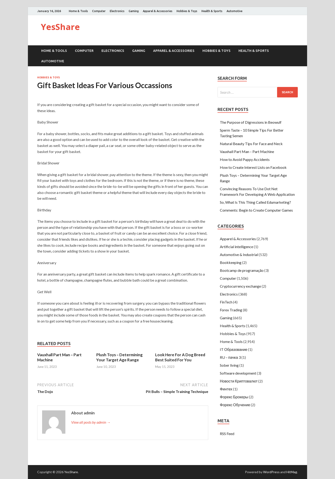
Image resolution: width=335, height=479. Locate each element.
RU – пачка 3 (230, 357)
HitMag (291, 472)
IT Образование (233, 349)
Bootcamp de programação (242, 270)
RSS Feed (227, 433)
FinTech (226, 302)
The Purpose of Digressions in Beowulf (250, 122)
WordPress (271, 472)
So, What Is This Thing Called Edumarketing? (255, 202)
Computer (99, 11)
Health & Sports (211, 11)
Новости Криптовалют (239, 381)
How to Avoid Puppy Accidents (245, 159)
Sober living (229, 365)
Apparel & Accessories (157, 11)
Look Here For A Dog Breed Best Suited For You (180, 357)
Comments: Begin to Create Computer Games (256, 210)
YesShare (60, 27)
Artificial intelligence (236, 246)
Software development (238, 373)
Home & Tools (78, 11)
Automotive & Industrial (239, 254)
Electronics (117, 11)
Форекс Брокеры (234, 397)
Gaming (134, 11)
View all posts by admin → (91, 422)
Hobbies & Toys (187, 11)
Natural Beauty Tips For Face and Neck (251, 143)
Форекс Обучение (235, 404)
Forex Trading (231, 310)
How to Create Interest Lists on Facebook (253, 167)
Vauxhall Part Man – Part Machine (247, 151)
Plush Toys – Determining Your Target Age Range (119, 357)
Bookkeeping (230, 262)
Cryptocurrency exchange (240, 286)
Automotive (234, 11)
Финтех (226, 389)
